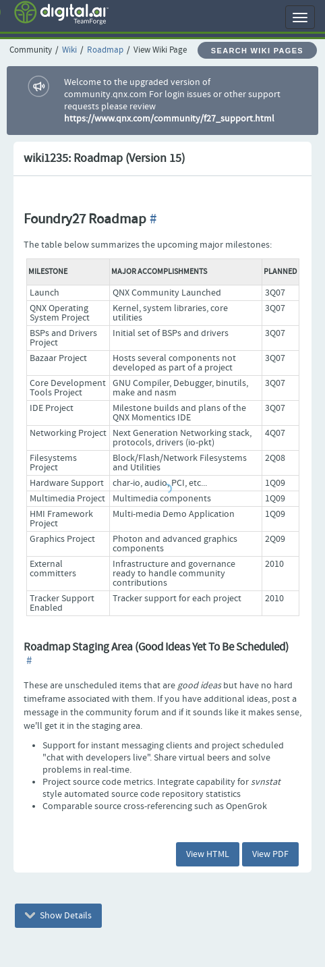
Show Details (58, 916)
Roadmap (105, 50)
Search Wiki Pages (257, 51)
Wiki (69, 50)
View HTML (207, 854)
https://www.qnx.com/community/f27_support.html (169, 119)
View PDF (270, 854)
